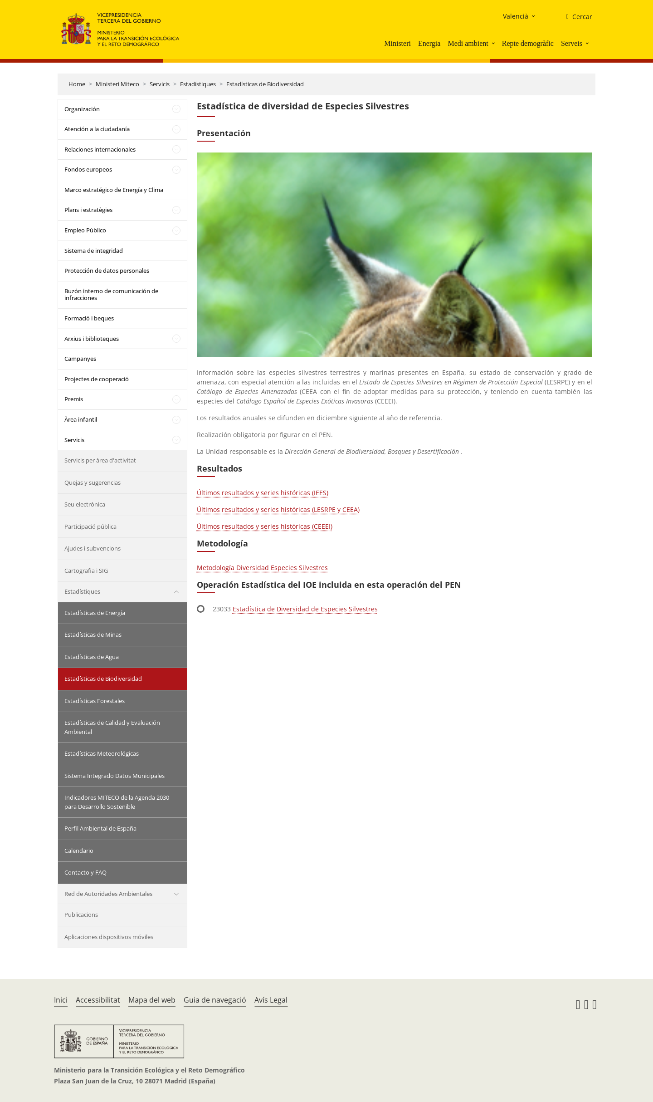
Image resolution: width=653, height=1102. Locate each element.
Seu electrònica (84, 504)
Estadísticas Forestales (94, 701)
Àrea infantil (80, 419)
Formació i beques (89, 318)
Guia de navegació (215, 1000)
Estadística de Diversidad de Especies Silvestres (305, 609)
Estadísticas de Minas (93, 634)
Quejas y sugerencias (92, 482)
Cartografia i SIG (86, 570)
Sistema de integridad (93, 250)
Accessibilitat (98, 1000)
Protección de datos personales (106, 270)
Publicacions (81, 914)
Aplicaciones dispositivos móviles (108, 937)
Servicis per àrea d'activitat (100, 460)
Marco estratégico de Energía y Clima (113, 190)
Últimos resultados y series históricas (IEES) (262, 492)
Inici (61, 1000)
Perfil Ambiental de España (100, 828)
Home (76, 84)
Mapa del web (151, 1000)
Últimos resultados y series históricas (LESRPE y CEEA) (278, 509)
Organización (82, 109)
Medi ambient (468, 43)
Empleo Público (85, 230)
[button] (494, 43)
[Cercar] (575, 16)
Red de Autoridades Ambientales (108, 894)
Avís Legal (271, 1000)
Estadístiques (198, 84)
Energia (429, 43)
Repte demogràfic (528, 43)
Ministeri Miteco (117, 84)
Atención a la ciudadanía (97, 129)
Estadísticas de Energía (94, 613)
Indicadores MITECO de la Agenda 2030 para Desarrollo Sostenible (116, 802)
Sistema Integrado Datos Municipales (114, 776)
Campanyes (80, 358)
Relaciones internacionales (100, 149)
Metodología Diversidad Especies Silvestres (262, 567)
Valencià (515, 16)
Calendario (78, 850)
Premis (73, 399)
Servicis (160, 84)
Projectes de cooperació (96, 379)
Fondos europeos (88, 169)
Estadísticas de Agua (91, 657)
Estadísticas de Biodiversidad (265, 84)
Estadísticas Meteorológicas (101, 753)
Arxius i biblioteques (91, 339)
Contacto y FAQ (85, 872)
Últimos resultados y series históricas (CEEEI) (264, 526)
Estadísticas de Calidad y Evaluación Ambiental (112, 727)
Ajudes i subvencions (92, 548)
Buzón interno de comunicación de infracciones (111, 294)
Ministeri (397, 43)
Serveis (571, 43)
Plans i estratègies (88, 210)
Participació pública (90, 526)
